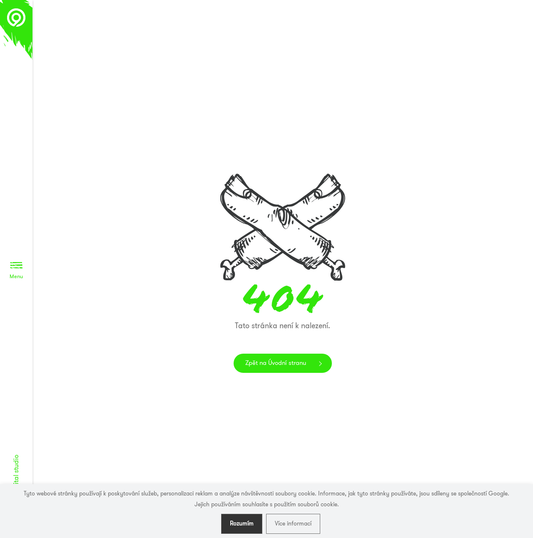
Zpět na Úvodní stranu (275, 362)
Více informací (293, 523)
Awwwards (514, 36)
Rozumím (242, 523)
